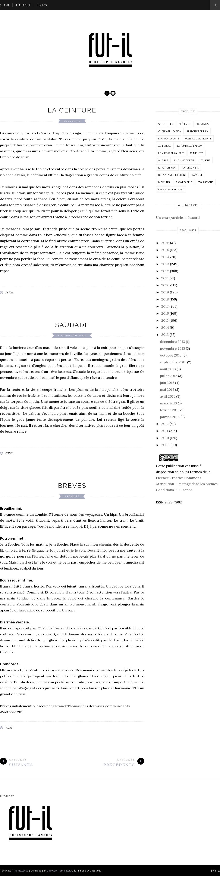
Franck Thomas (68, 706)
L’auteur (23, 5)
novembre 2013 (172, 348)
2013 (165, 334)
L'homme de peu (184, 160)
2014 (165, 327)
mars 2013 (168, 403)
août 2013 (168, 369)
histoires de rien (72, 335)
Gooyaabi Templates (58, 870)
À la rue (163, 160)
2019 (165, 292)
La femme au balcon (189, 145)
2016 (165, 313)
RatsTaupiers (190, 167)
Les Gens (204, 160)
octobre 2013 (171, 355)
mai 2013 (167, 389)
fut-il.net (7, 796)
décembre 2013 (172, 341)
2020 (165, 285)
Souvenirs (72, 121)
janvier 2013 (170, 417)
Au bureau (164, 145)
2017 (165, 306)
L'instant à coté (168, 138)
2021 (165, 278)
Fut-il (5, 5)
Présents (72, 496)
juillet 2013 (168, 376)
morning (164, 182)
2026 (165, 243)
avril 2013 (167, 396)
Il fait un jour (167, 167)
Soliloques (165, 124)
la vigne (197, 174)
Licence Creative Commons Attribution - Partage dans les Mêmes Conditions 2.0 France (187, 484)
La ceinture (72, 110)
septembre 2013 (173, 362)
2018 (165, 299)
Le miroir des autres (171, 153)
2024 (165, 257)
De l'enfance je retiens (172, 174)
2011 (164, 431)
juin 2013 (167, 382)
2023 (165, 264)
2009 (165, 445)
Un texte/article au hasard (178, 217)
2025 (165, 250)
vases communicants (198, 138)
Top (215, 871)
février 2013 (169, 410)
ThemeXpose (20, 870)
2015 (165, 320)
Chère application (169, 131)
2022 (165, 271)
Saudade (72, 325)
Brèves (72, 485)
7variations (205, 182)
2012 (165, 424)
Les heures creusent (171, 189)
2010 (165, 438)
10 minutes (196, 153)
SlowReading (184, 182)
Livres (42, 5)
